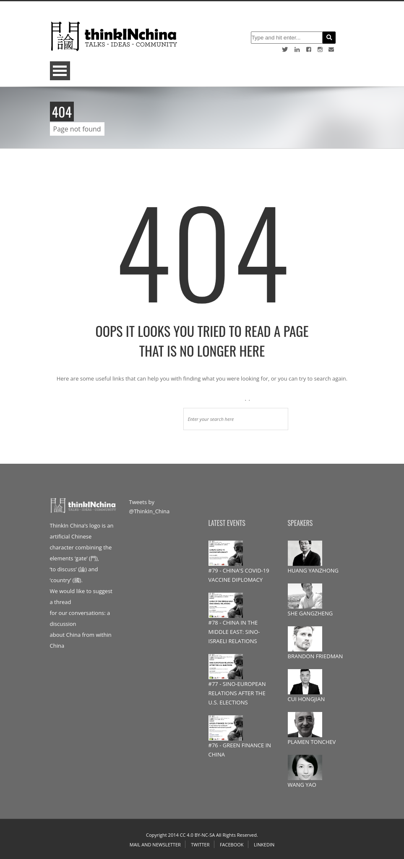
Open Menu (60, 70)
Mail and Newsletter (155, 844)
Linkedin (264, 844)
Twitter (200, 844)
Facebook (232, 844)
